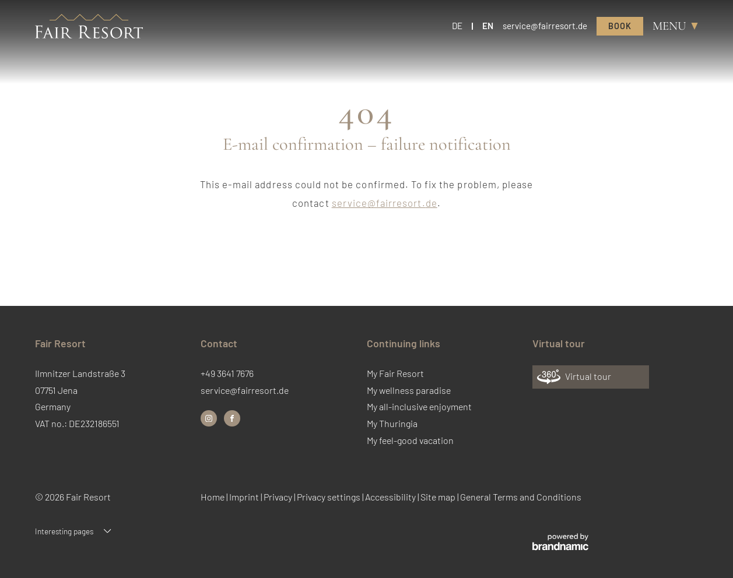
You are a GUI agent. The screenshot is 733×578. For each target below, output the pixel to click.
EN (487, 25)
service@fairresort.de (384, 203)
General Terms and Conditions (520, 496)
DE (457, 25)
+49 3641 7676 (227, 373)
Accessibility (391, 496)
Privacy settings (329, 496)
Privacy (279, 496)
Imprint (245, 496)
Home (213, 496)
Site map (438, 496)
